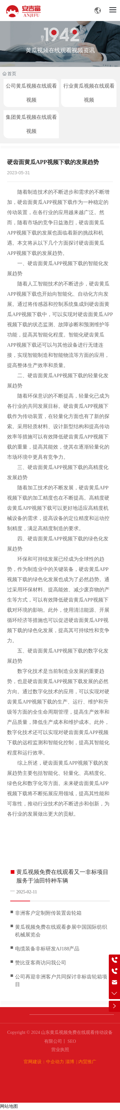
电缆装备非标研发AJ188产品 (47, 948)
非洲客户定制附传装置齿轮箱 (48, 913)
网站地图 (9, 1106)
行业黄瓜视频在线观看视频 (89, 93)
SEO (71, 1041)
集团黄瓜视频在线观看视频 (31, 124)
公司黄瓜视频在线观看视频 (31, 93)
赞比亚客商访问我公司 (40, 962)
